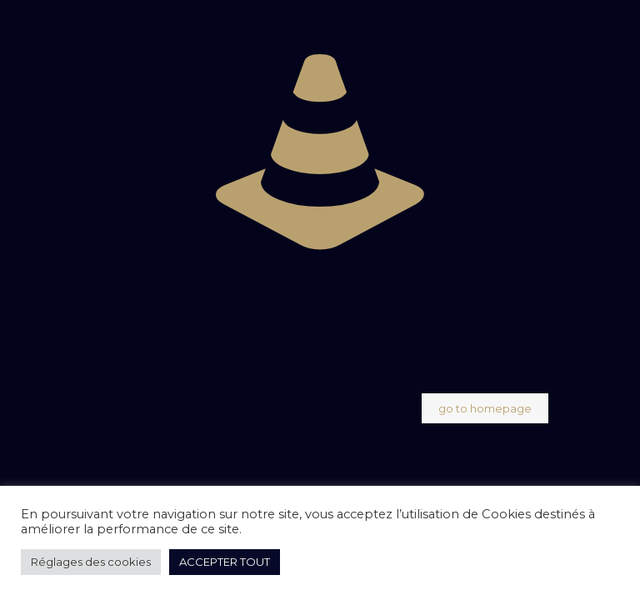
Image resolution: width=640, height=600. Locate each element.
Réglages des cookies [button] (91, 561)
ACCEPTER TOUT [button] (224, 561)
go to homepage (485, 408)
